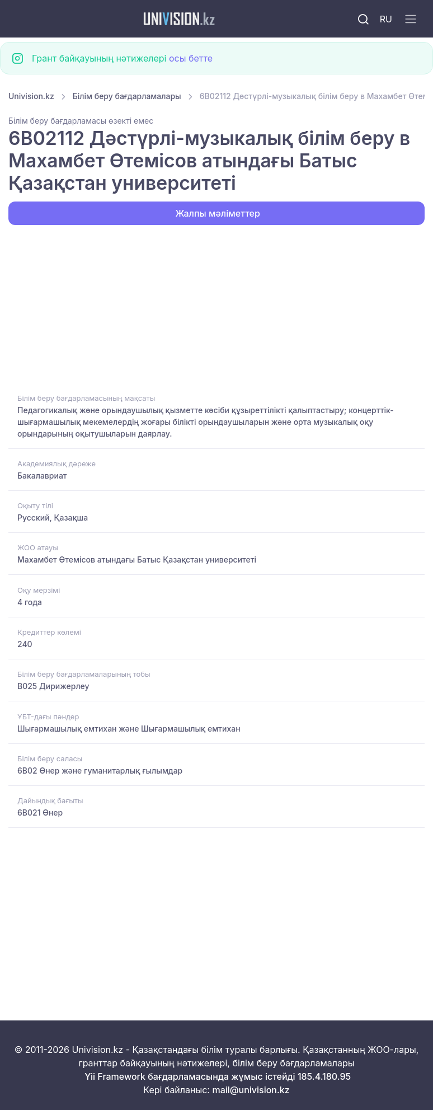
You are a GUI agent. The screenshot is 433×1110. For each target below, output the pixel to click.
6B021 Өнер (40, 812)
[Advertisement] (216, 308)
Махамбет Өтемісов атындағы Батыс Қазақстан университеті (136, 559)
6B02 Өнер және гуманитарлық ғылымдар (99, 770)
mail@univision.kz (250, 1089)
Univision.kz (31, 96)
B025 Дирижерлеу (53, 686)
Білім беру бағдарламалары (127, 96)
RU (386, 19)
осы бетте (191, 58)
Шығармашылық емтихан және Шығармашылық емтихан (129, 728)
